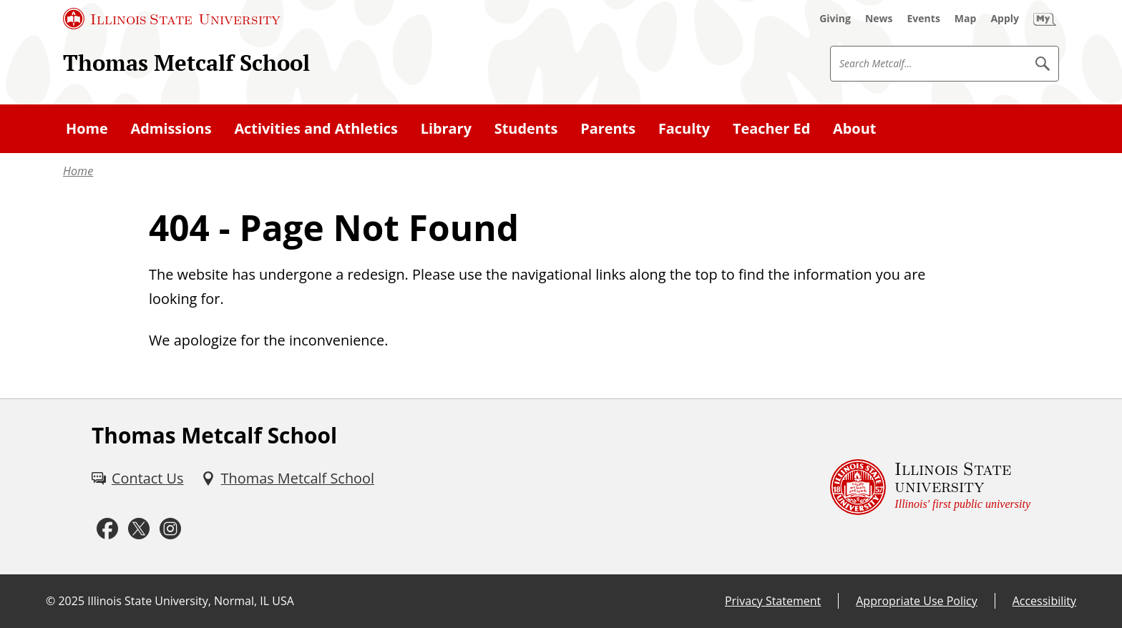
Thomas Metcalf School (186, 62)
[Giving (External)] (835, 18)
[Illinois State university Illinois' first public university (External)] (930, 486)
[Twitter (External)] (139, 529)
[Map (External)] (966, 18)
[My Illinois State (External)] (1044, 18)
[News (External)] (879, 18)
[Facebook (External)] (107, 529)
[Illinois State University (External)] (171, 18)
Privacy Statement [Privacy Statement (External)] (773, 601)
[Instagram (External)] (170, 529)
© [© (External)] (50, 601)
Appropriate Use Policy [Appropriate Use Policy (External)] (916, 601)
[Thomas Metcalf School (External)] (287, 478)
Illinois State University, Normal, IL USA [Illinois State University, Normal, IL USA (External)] (190, 601)
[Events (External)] (923, 18)
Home (78, 171)
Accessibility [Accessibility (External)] (1044, 601)
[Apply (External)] (1004, 18)
